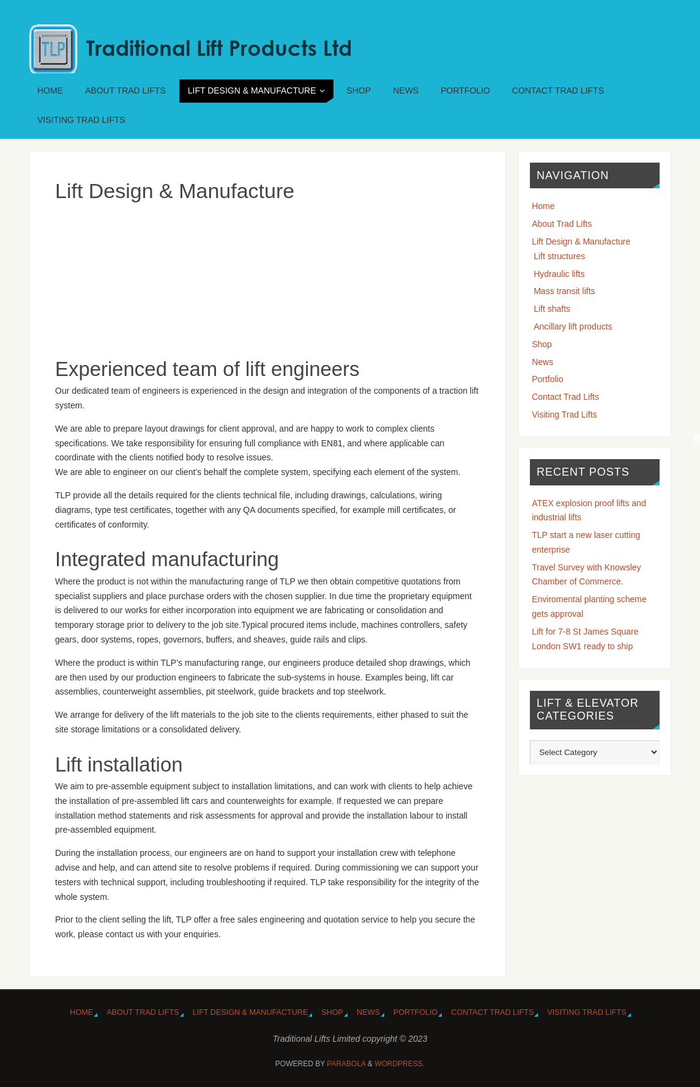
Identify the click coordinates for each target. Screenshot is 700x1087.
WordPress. (399, 1063)
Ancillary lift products (573, 326)
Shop (542, 344)
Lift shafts (552, 309)
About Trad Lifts (562, 224)
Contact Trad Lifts (565, 397)
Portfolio (547, 379)
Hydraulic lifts (559, 274)
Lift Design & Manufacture (581, 241)
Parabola (346, 1063)
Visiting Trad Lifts (564, 414)
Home (543, 206)
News (542, 362)
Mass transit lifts (564, 291)
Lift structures (559, 256)
